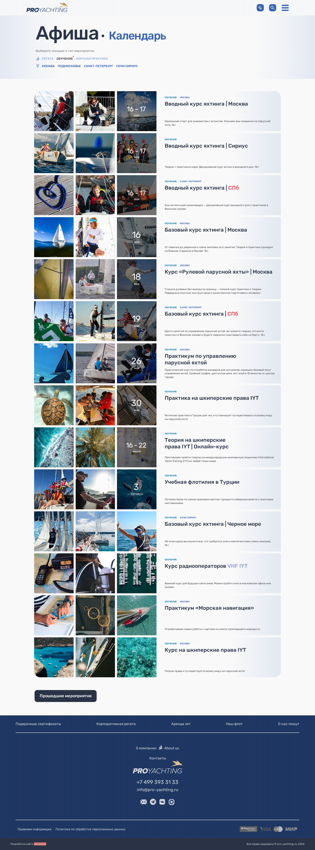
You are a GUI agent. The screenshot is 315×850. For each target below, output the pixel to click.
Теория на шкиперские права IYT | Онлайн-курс (197, 443)
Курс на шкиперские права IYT (205, 650)
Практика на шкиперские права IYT (212, 398)
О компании (146, 748)
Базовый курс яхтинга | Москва (206, 230)
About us (171, 748)
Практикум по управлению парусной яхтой (200, 359)
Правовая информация (34, 829)
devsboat (40, 844)
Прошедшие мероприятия (65, 695)
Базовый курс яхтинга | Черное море (213, 524)
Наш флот (234, 724)
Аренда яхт (181, 724)
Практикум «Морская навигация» (209, 608)
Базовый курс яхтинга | (201, 314)
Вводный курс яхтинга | (202, 188)
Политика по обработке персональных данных (90, 829)
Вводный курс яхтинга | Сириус (206, 146)
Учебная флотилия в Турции (202, 482)
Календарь (137, 35)
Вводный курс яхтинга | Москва (206, 104)
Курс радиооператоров (206, 566)
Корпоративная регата (116, 724)
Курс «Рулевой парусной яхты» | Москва (218, 272)
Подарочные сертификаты (38, 724)
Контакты (157, 758)
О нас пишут (288, 724)
